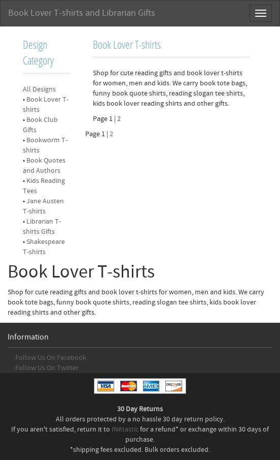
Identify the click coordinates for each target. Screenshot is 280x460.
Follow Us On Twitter (47, 368)
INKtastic (125, 429)
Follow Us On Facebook (50, 357)
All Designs (39, 89)
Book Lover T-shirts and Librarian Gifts (81, 13)
